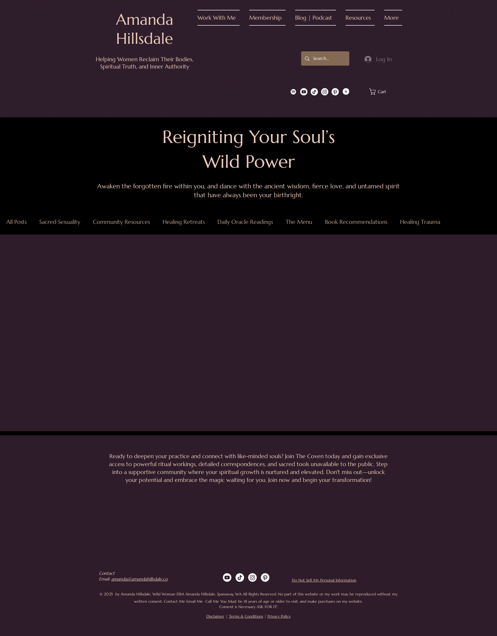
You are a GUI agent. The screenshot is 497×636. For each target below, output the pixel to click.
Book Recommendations (356, 221)
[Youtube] (303, 91)
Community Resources (121, 221)
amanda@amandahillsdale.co (139, 579)
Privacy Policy (279, 616)
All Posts (16, 221)
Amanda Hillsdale (144, 29)
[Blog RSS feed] (346, 91)
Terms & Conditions (246, 616)
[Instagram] (324, 91)
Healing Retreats (184, 221)
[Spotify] (293, 91)
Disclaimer (215, 616)
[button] (220, 18)
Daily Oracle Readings (245, 221)
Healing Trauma (420, 221)
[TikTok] (314, 91)
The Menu (299, 221)
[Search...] (324, 58)
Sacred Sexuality (59, 221)
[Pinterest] (335, 91)
